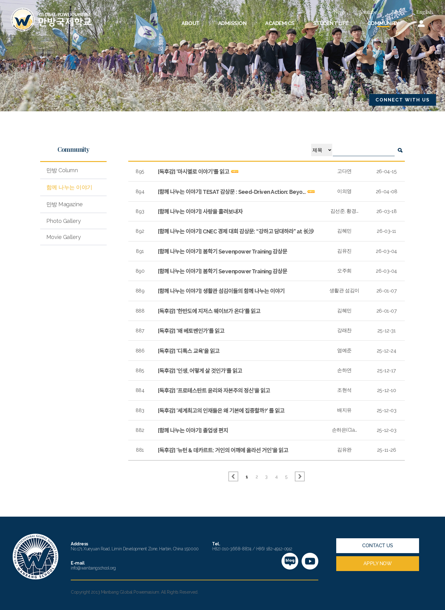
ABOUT (190, 23)
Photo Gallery (63, 221)
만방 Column (62, 170)
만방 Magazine (64, 204)
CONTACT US (377, 545)
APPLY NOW (377, 563)
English (424, 12)
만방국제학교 (51, 20)
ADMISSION (232, 23)
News (339, 12)
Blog (396, 12)
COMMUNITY (383, 23)
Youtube (368, 12)
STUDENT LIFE (331, 23)
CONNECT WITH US (402, 100)
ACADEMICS (279, 23)
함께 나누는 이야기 (69, 187)
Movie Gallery (63, 237)
